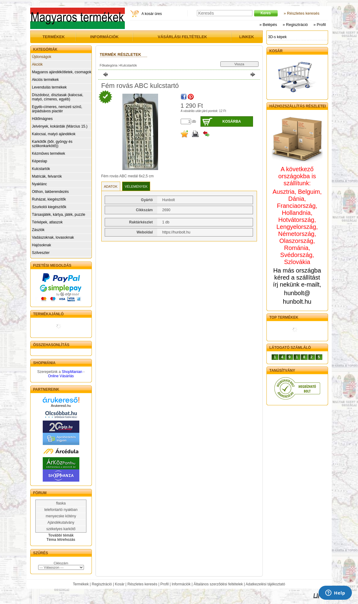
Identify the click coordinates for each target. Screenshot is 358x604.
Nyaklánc (39, 184)
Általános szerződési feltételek (218, 584)
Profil (164, 584)
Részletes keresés (142, 584)
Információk (181, 584)
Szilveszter (41, 253)
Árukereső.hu (61, 405)
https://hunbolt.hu (176, 232)
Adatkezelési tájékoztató (265, 584)
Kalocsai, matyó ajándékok (54, 134)
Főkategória (109, 65)
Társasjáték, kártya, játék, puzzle (58, 214)
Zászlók (38, 230)
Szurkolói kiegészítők (49, 207)
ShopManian (72, 372)
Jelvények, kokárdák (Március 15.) (60, 126)
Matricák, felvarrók (47, 176)
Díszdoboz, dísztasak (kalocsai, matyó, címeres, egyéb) (57, 97)
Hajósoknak (41, 245)
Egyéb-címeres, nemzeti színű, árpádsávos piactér (57, 109)
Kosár (119, 584)
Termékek (81, 584)
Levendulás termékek (49, 87)
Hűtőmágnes (42, 119)
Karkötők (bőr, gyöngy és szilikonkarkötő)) (52, 143)
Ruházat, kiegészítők (49, 199)
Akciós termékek (45, 80)
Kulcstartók (41, 169)
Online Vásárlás (61, 376)
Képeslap (39, 161)
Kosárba (231, 121)
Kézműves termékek (48, 153)
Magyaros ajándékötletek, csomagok (62, 72)
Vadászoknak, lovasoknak (53, 237)
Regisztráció (102, 584)
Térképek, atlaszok (47, 222)
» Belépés (268, 24)
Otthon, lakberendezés (50, 192)
